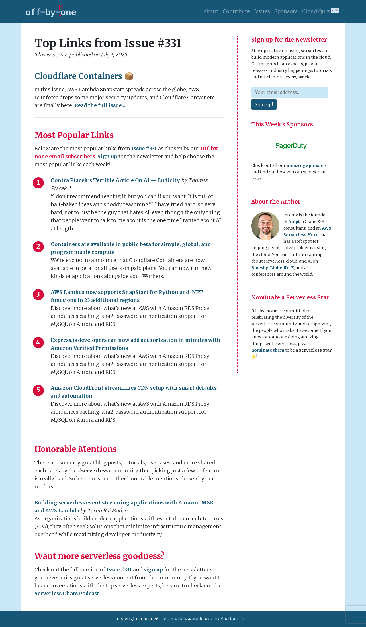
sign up (153, 570)
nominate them (267, 350)
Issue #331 (144, 148)
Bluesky (259, 267)
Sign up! (264, 104)
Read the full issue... (99, 105)
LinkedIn (279, 267)
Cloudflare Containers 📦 (84, 76)
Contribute (236, 11)
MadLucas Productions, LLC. (220, 619)
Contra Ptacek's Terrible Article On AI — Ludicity (115, 180)
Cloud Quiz (320, 11)
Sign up (107, 156)
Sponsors (286, 11)
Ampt (294, 221)
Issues (262, 11)
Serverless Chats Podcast (66, 594)
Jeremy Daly (175, 619)
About (210, 11)
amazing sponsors (307, 165)
